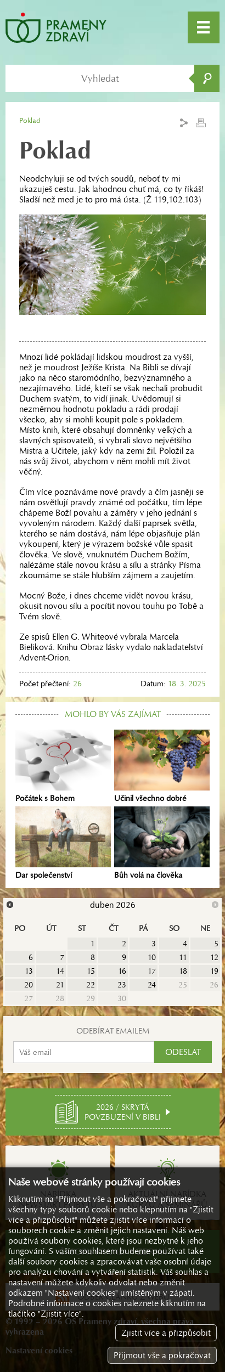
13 (29, 971)
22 (90, 985)
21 (60, 985)
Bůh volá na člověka (162, 843)
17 (152, 971)
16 (122, 971)
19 (214, 971)
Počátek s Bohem (63, 766)
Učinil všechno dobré (162, 766)
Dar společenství (63, 843)
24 (152, 985)
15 (91, 971)
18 (183, 971)
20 (28, 985)
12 (214, 957)
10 (152, 957)
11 (183, 957)
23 (121, 985)
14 (60, 971)
